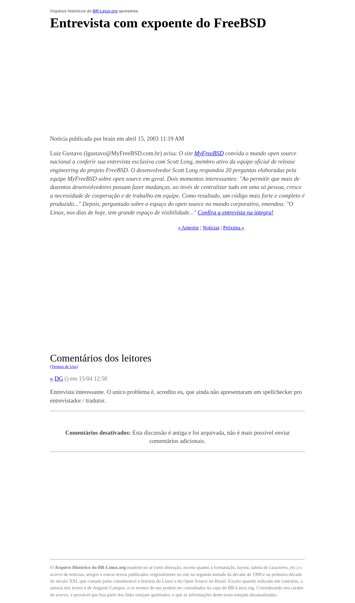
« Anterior (188, 227)
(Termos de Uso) (64, 366)
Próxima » (233, 227)
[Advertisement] (177, 84)
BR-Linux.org (105, 11)
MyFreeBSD (209, 153)
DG (58, 378)
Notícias (211, 227)
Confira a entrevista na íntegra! (235, 212)
